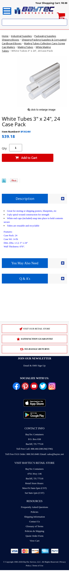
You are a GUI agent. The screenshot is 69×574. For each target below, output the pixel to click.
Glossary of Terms (34, 526)
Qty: (4, 148)
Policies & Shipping (34, 531)
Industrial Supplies (21, 36)
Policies (34, 512)
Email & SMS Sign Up (35, 365)
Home (5, 36)
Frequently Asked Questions (34, 507)
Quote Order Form (34, 536)
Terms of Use (37, 565)
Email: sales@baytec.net (52, 454)
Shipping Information (34, 516)
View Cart (34, 540)
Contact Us (34, 521)
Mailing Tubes (25, 47)
